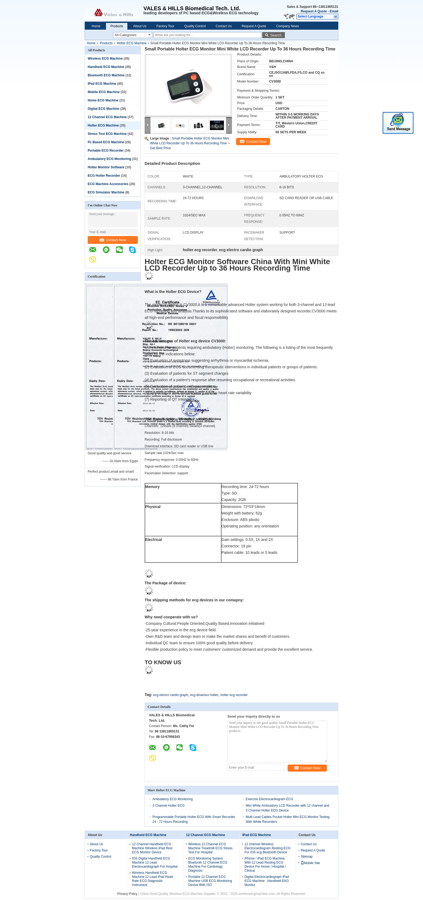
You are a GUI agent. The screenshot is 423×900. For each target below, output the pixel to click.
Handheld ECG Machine (106, 67)
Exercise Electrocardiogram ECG (269, 799)
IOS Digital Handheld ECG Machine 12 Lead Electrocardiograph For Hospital (155, 862)
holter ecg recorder (234, 695)
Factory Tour (165, 26)
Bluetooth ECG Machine (106, 75)
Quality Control (195, 26)
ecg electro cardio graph (170, 695)
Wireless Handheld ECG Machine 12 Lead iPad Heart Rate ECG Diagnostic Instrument (152, 879)
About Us (139, 26)
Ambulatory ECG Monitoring (109, 159)
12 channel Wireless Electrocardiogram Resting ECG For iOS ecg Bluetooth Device (267, 848)
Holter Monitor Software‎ (106, 167)
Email (334, 11)
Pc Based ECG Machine (106, 142)
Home (96, 26)
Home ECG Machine (103, 100)
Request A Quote (314, 11)
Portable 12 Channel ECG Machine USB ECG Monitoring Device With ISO (210, 881)
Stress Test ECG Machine (107, 134)
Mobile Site (310, 863)
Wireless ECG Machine (105, 58)
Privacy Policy (127, 894)
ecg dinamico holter (204, 695)
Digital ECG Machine (103, 109)
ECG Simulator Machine (106, 192)
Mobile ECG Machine (104, 92)
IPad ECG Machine (102, 84)
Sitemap (307, 856)
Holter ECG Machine (131, 43)
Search (276, 35)
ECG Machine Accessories (108, 184)
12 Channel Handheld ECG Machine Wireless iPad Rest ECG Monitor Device (152, 848)
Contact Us (224, 26)
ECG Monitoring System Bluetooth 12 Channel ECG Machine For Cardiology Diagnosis (207, 864)
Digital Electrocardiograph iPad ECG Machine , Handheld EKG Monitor (266, 881)
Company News (287, 26)
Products (116, 26)
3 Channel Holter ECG (168, 805)
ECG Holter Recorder (104, 176)
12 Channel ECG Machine (107, 117)
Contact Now (113, 240)
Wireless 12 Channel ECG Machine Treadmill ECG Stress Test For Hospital (210, 848)
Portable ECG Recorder (106, 150)
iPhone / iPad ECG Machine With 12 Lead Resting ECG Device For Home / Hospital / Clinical (265, 864)
